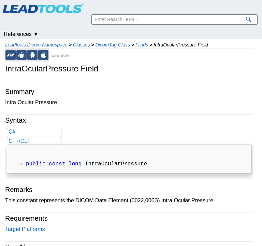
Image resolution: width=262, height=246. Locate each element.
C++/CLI (19, 141)
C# (12, 132)
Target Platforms (25, 230)
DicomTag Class (113, 44)
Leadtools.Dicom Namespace (36, 44)
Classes (81, 44)
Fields (141, 44)
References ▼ (21, 34)
